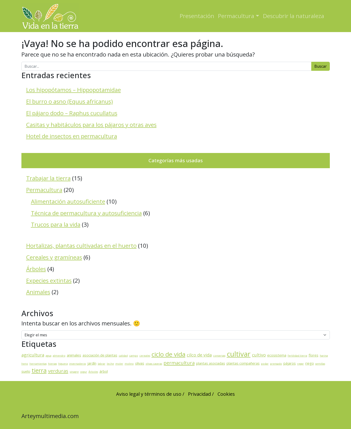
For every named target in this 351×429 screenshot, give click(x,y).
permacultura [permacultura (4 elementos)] (179, 362)
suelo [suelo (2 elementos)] (25, 371)
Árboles (36, 269)
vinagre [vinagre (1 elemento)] (74, 371)
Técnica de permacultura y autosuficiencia (86, 213)
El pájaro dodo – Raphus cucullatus (71, 113)
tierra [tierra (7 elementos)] (39, 370)
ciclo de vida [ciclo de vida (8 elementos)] (168, 354)
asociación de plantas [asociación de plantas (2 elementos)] (100, 355)
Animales (38, 292)
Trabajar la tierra (48, 178)
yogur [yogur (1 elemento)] (83, 371)
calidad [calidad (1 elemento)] (123, 355)
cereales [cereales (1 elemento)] (144, 355)
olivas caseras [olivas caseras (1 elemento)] (154, 363)
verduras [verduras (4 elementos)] (58, 370)
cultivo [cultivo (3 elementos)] (259, 355)
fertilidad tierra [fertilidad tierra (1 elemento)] (297, 355)
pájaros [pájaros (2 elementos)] (289, 363)
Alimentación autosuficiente (68, 201)
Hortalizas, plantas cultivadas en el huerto (81, 245)
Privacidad (199, 394)
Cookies (226, 394)
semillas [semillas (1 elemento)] (320, 363)
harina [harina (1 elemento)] (324, 355)
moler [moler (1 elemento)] (119, 363)
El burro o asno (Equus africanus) (69, 101)
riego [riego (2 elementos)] (309, 363)
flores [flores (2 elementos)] (313, 355)
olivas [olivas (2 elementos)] (139, 363)
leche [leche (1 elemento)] (110, 363)
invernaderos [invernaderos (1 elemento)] (77, 363)
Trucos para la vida (55, 224)
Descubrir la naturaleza (293, 16)
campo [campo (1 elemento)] (133, 355)
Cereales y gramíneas (54, 257)
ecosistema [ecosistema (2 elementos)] (276, 355)
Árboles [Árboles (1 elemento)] (93, 371)
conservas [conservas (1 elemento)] (219, 355)
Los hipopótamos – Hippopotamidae (73, 90)
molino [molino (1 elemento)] (129, 363)
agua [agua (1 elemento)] (48, 355)
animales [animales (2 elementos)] (74, 355)
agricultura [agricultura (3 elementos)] (32, 355)
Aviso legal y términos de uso (148, 394)
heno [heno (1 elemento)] (24, 363)
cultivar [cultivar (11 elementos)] (239, 354)
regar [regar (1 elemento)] (300, 363)
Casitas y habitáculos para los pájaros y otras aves (91, 125)
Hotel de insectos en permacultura (71, 136)
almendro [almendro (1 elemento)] (59, 355)
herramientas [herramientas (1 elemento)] (38, 363)
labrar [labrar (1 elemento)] (101, 363)
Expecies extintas (49, 280)
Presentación (197, 16)
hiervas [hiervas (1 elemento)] (52, 363)
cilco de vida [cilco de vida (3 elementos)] (199, 355)
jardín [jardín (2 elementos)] (91, 363)
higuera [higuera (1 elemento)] (63, 363)
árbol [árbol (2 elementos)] (103, 371)
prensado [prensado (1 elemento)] (276, 363)
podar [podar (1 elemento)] (265, 363)
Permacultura (236, 16)
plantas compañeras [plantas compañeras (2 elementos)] (243, 363)
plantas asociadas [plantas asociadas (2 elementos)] (210, 363)
